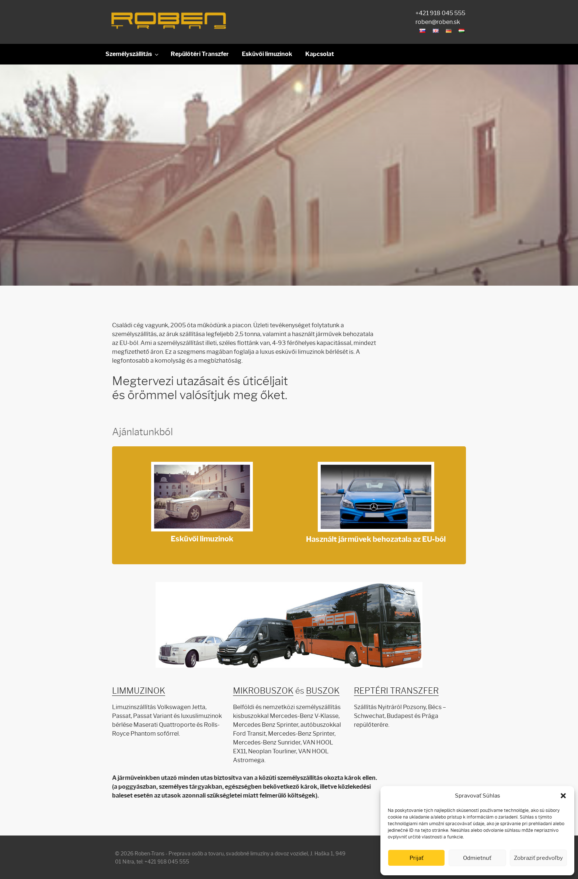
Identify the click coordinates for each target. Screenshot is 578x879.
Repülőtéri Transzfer (200, 53)
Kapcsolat (319, 53)
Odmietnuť (477, 858)
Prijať (417, 858)
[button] (563, 795)
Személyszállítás (132, 54)
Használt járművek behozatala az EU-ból (376, 504)
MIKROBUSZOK (263, 691)
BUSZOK (323, 691)
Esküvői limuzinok (267, 53)
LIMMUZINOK (138, 691)
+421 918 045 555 (440, 13)
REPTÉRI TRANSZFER (396, 691)
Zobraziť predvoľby (538, 858)
